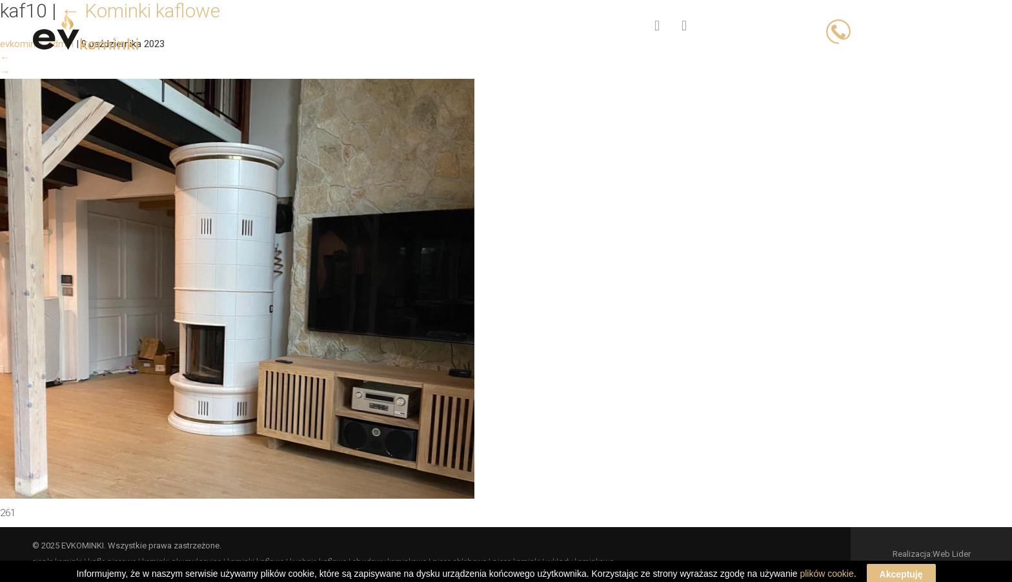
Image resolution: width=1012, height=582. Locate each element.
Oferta (394, 26)
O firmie (463, 26)
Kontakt (596, 26)
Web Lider (952, 554)
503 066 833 (953, 30)
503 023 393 (884, 30)
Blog (529, 26)
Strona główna (304, 26)
